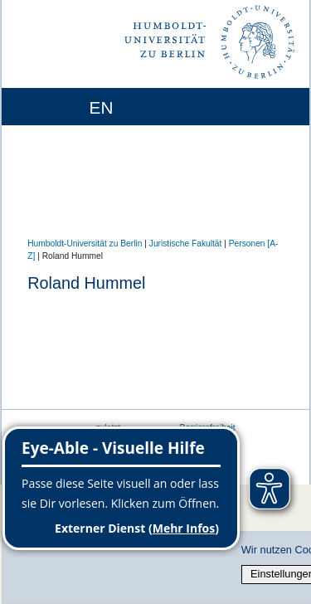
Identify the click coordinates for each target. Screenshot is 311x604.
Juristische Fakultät (185, 243)
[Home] (60, 106)
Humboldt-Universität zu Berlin (84, 243)
